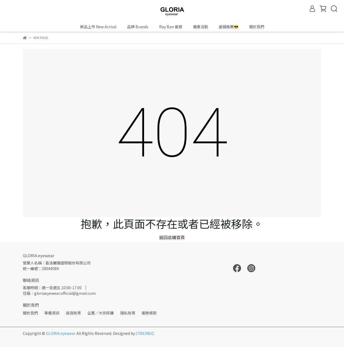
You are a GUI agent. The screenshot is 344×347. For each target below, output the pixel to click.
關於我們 (30, 313)
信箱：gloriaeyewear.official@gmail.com (59, 293)
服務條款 (149, 313)
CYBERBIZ (145, 333)
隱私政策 (127, 313)
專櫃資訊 (51, 313)
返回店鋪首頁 (172, 237)
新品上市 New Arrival (98, 26)
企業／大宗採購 (100, 313)
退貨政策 (73, 313)
